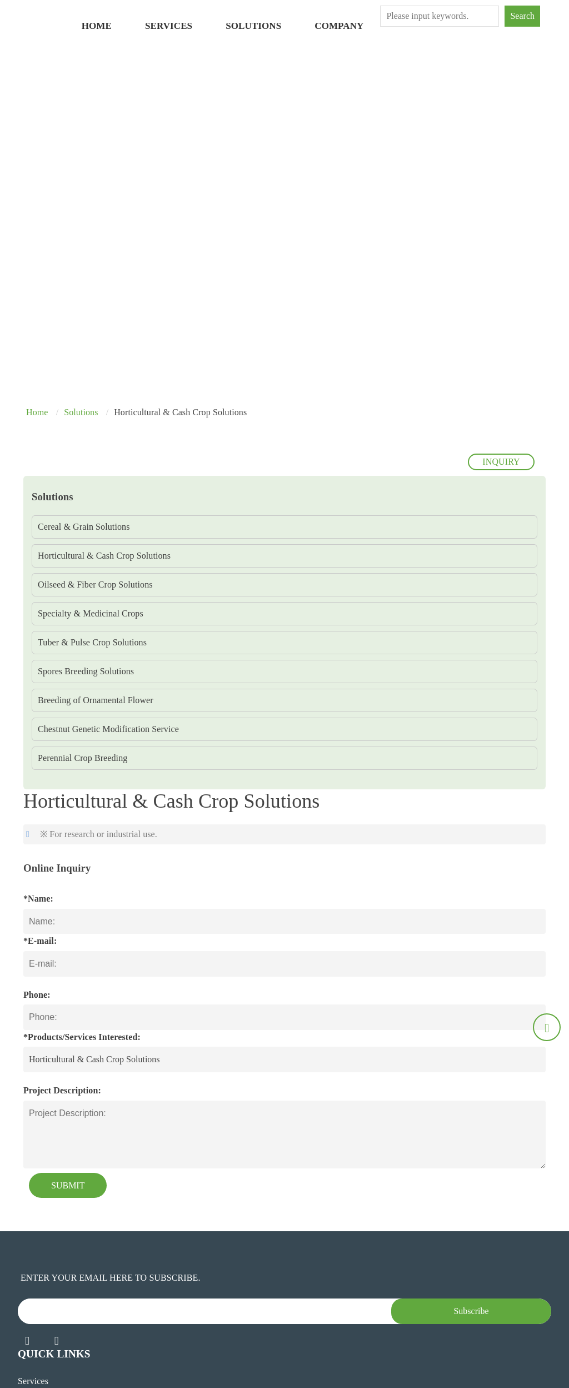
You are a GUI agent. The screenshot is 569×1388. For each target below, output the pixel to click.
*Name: (38, 898)
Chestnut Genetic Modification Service (108, 729)
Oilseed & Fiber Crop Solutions (95, 584)
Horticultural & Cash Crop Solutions (104, 555)
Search (522, 16)
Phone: (37, 994)
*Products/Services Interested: (82, 1037)
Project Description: (62, 1090)
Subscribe (470, 1311)
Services (168, 26)
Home (97, 26)
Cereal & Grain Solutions (84, 526)
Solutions (253, 26)
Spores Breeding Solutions (86, 671)
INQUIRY (501, 461)
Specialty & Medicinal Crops (90, 613)
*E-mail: (40, 941)
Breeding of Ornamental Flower (95, 700)
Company (339, 26)
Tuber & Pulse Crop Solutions (92, 642)
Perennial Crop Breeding (82, 758)
